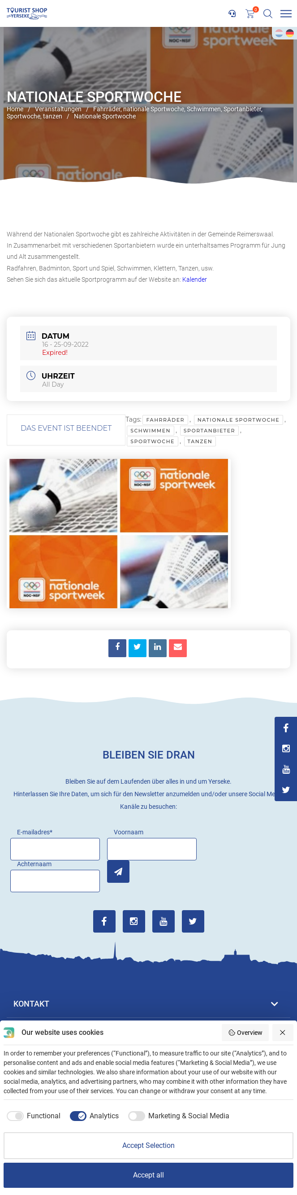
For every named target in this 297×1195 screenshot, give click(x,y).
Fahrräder (165, 420)
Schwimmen (150, 430)
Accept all (148, 1175)
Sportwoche (152, 441)
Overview (245, 1033)
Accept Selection (148, 1145)
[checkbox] (32, 1116)
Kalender (194, 279)
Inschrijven (118, 871)
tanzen (200, 441)
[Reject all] (283, 1032)
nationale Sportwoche (239, 420)
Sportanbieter (209, 430)
